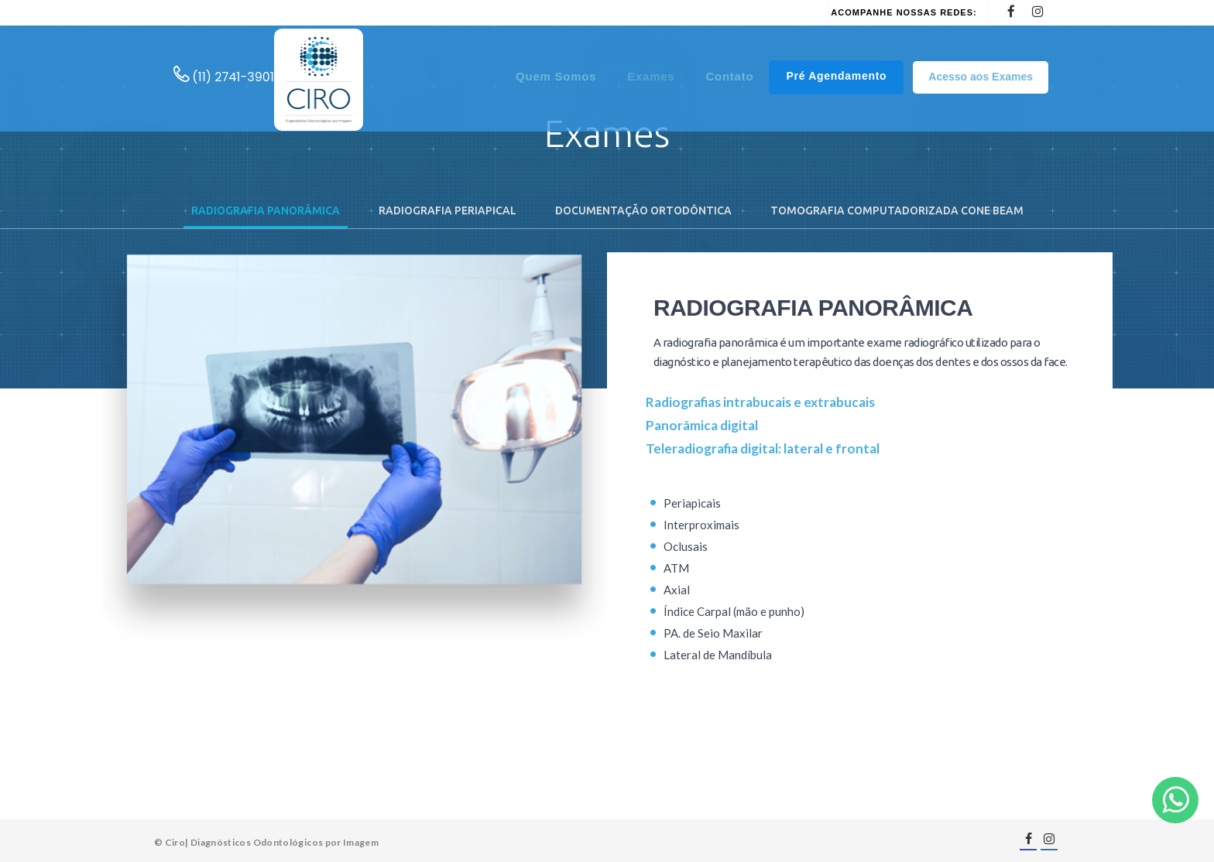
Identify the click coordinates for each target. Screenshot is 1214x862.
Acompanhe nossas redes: (903, 12)
